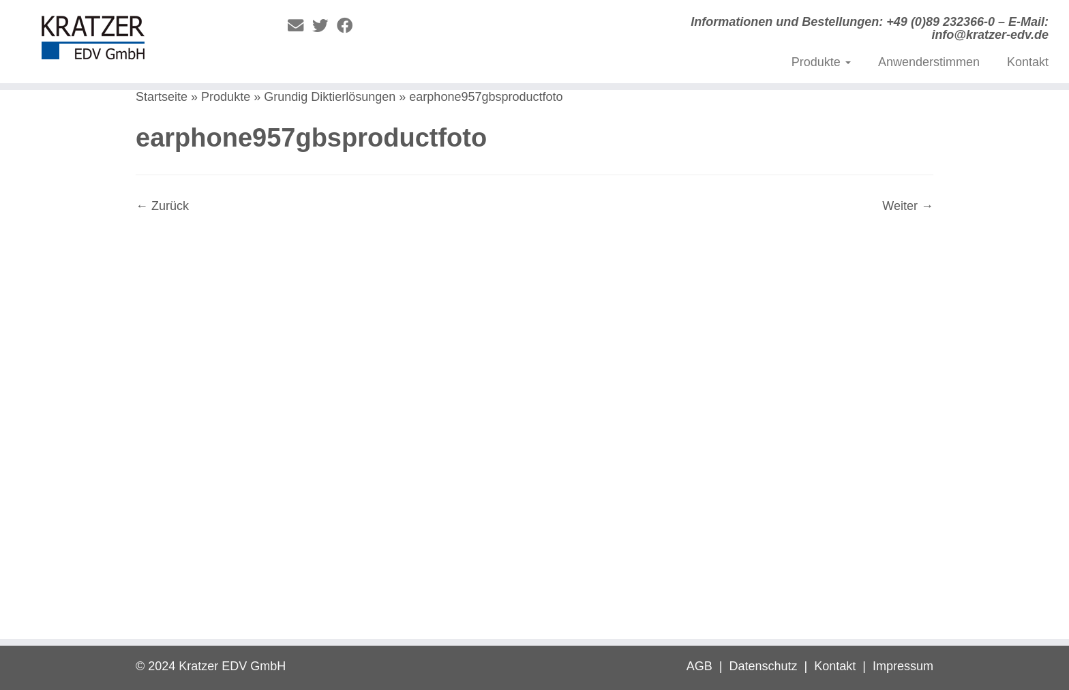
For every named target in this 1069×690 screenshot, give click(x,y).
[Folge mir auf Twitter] (324, 26)
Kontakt (1028, 62)
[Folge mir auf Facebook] (349, 26)
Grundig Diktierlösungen (329, 97)
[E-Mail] (300, 26)
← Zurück (162, 206)
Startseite (161, 97)
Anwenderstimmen (929, 62)
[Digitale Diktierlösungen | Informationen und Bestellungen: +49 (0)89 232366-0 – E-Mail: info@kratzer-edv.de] (123, 41)
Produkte (821, 62)
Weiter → (907, 206)
